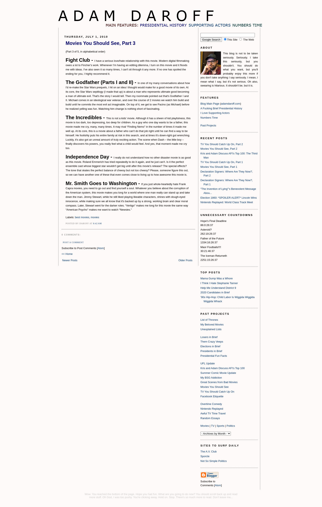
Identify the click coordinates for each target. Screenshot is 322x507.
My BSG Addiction (211, 377)
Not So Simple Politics (213, 461)
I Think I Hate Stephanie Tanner (219, 283)
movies (95, 217)
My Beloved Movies (212, 324)
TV (213, 425)
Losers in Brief (208, 337)
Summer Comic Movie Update (218, 372)
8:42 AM (97, 223)
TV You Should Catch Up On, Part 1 (221, 162)
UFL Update (207, 363)
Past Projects (208, 125)
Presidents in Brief (211, 351)
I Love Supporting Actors (215, 112)
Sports (220, 425)
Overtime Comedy (211, 404)
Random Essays (210, 418)
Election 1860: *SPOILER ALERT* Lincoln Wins (228, 197)
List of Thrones (209, 319)
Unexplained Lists (211, 329)
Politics (231, 425)
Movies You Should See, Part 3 (101, 43)
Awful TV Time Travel (212, 413)
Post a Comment (73, 242)
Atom (101, 248)
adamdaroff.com (230, 103)
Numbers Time (209, 117)
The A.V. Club (208, 451)
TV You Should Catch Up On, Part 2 (221, 144)
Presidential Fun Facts (213, 355)
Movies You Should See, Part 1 (218, 166)
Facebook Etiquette (211, 396)
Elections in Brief (210, 346)
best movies (82, 217)
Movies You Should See (214, 386)
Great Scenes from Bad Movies (219, 382)
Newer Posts (69, 260)
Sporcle (204, 456)
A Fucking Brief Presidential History (221, 108)
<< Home (67, 253)
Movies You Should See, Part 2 (218, 148)
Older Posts (185, 260)
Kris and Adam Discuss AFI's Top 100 (222, 368)
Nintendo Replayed (211, 408)
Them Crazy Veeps (211, 341)
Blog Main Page (209, 103)
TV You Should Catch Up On (217, 391)
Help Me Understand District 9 (218, 287)
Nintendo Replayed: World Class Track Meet (226, 202)
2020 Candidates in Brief (215, 292)
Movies (204, 425)
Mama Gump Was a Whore (216, 278)
